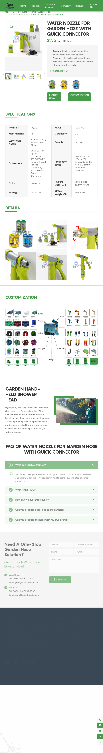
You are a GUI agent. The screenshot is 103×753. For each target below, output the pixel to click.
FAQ (55, 637)
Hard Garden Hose (38, 642)
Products (35, 5)
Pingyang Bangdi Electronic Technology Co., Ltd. (42, 679)
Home (23, 5)
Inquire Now (53, 96)
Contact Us (81, 619)
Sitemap (77, 679)
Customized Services (50, 6)
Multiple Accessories (40, 11)
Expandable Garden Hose (39, 629)
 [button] (3, 73)
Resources (80, 5)
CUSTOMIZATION (79, 95)
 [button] (44, 73)
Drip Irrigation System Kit (40, 636)
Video (56, 641)
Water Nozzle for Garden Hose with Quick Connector (38, 14)
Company (66, 5)
